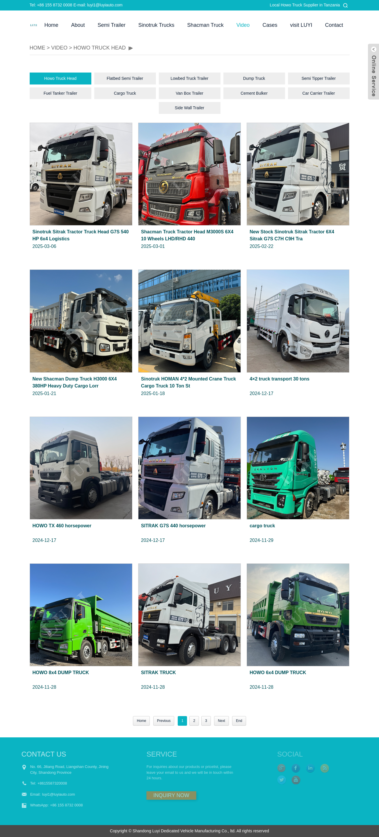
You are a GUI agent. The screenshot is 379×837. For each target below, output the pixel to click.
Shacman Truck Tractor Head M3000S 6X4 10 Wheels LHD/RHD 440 (187, 235)
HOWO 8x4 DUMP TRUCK (61, 672)
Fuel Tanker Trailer (60, 93)
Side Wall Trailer (189, 107)
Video (243, 25)
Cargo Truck (125, 93)
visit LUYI (301, 25)
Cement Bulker (254, 93)
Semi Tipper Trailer (319, 78)
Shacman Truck (205, 25)
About (78, 25)
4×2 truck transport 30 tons (279, 378)
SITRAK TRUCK (158, 672)
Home (51, 25)
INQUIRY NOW (154, 795)
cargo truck (262, 525)
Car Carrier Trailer (318, 93)
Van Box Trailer (189, 93)
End (239, 721)
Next (221, 721)
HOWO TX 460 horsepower (62, 525)
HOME (37, 48)
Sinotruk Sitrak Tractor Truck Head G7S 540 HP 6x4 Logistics (81, 235)
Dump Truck (254, 78)
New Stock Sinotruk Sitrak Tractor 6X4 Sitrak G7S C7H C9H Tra (292, 235)
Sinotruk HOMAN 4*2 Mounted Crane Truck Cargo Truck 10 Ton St (188, 382)
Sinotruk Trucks (156, 25)
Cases (269, 25)
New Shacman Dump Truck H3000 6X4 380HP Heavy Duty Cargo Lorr (75, 382)
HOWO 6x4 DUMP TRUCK (278, 672)
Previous (164, 721)
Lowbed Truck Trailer (190, 78)
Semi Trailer (112, 25)
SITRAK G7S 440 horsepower (173, 525)
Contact (334, 25)
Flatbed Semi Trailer (125, 78)
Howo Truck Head (100, 48)
